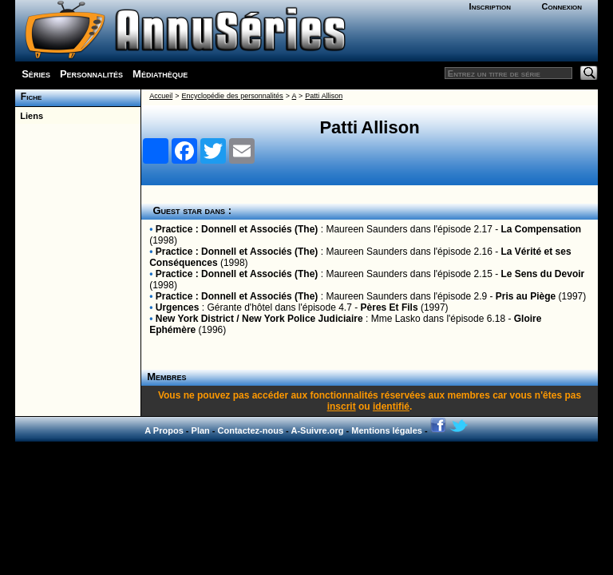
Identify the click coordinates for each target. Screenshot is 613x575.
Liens (29, 116)
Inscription (490, 6)
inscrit (341, 406)
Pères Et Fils (389, 307)
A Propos (164, 430)
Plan (201, 430)
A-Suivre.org (317, 430)
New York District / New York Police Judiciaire (259, 318)
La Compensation (541, 229)
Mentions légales (386, 430)
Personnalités (91, 74)
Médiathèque (160, 74)
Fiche (28, 96)
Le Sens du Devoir (543, 274)
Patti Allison (323, 96)
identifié (391, 406)
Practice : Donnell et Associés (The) (237, 229)
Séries (36, 74)
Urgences (178, 307)
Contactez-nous (251, 430)
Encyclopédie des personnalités (232, 96)
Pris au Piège (526, 296)
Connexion (561, 6)
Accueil (160, 96)
